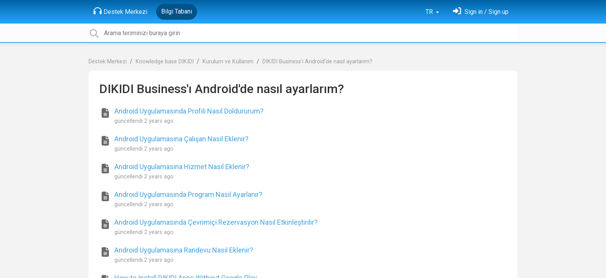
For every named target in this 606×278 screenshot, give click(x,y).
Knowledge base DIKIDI (165, 61)
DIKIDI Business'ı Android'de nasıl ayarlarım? (317, 61)
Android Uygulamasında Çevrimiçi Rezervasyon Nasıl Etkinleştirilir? (216, 222)
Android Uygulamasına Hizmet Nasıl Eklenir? (181, 167)
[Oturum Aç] (481, 12)
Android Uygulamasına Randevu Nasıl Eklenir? (183, 250)
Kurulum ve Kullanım (228, 61)
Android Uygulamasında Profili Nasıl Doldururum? (189, 111)
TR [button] (430, 11)
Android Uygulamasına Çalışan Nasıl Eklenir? (181, 139)
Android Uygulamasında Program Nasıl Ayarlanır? (188, 194)
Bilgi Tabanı (176, 11)
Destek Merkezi (120, 11)
